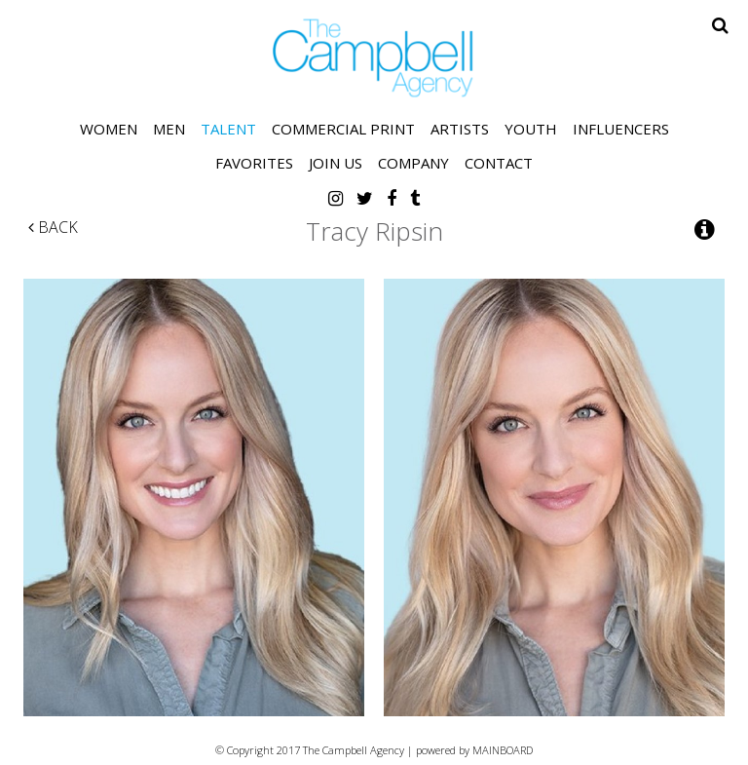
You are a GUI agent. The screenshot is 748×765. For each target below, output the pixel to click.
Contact (499, 162)
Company (413, 162)
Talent (228, 128)
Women (108, 128)
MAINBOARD (502, 750)
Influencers (621, 128)
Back (53, 227)
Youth (531, 128)
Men (169, 128)
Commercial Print (343, 128)
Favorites (254, 162)
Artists (459, 128)
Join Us (335, 162)
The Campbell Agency (374, 58)
